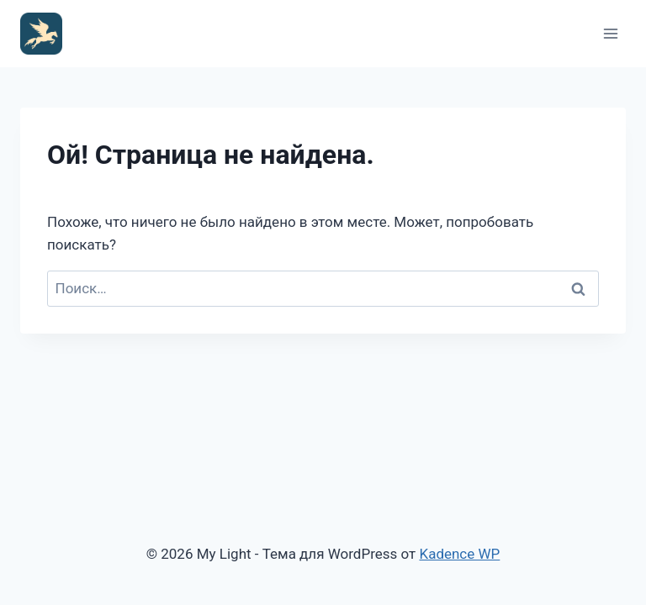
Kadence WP (459, 553)
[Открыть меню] (610, 33)
